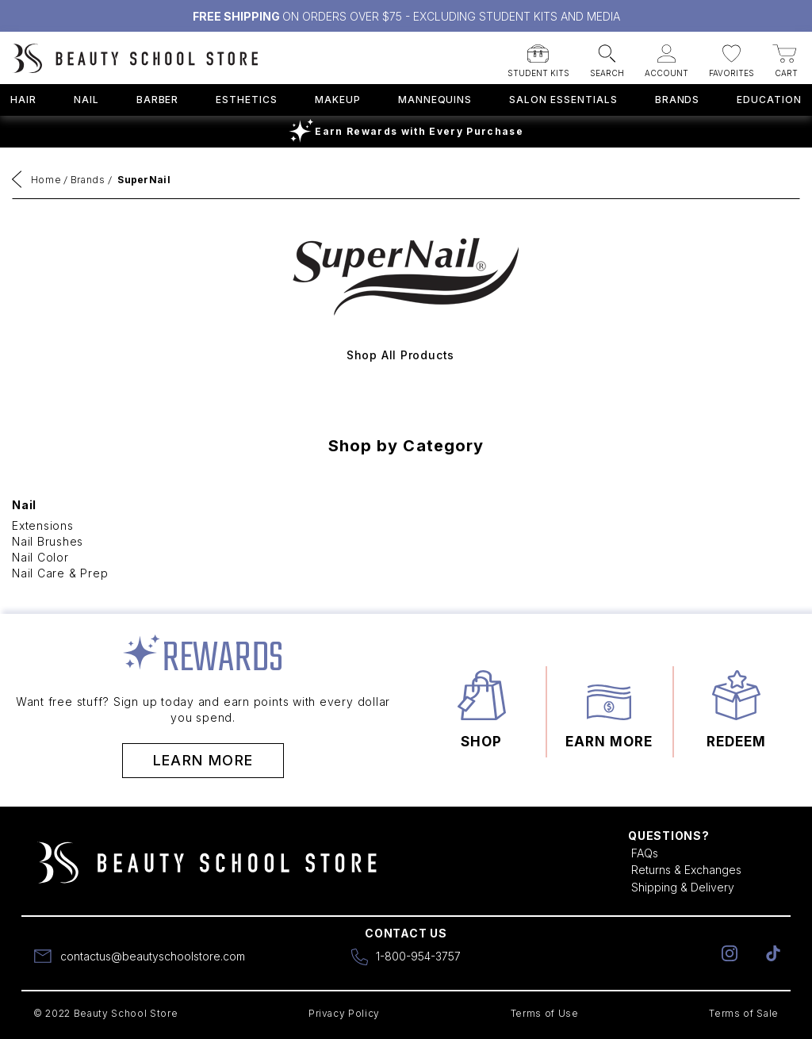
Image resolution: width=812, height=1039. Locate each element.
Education (769, 99)
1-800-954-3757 (418, 956)
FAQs (644, 853)
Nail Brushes (47, 541)
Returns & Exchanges (686, 869)
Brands (677, 99)
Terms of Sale (744, 1013)
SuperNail (143, 180)
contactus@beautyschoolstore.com (152, 956)
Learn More (203, 760)
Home (46, 180)
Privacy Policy (344, 1013)
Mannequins (435, 99)
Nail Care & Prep (60, 573)
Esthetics (247, 99)
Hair (23, 99)
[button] (538, 56)
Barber (157, 99)
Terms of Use (545, 1013)
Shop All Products (400, 355)
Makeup (338, 99)
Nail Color (40, 557)
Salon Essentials (563, 99)
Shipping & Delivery (682, 887)
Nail (86, 99)
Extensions (43, 525)
